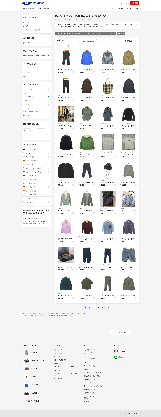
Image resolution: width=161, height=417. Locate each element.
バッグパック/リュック (106, 208)
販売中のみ (81, 41)
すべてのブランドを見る (31, 401)
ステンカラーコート (105, 123)
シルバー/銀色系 (36, 194)
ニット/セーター (62, 180)
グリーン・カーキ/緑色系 (36, 168)
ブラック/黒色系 (36, 149)
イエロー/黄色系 (36, 179)
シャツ (80, 67)
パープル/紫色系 (36, 176)
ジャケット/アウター (37, 104)
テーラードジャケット (126, 95)
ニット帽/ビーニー (105, 180)
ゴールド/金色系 (36, 198)
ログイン (124, 3)
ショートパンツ (124, 208)
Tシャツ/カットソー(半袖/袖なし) (108, 152)
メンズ (121, 34)
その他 (59, 67)
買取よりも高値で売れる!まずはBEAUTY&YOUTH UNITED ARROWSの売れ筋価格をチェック (36, 221)
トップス (37, 100)
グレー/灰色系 (36, 157)
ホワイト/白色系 (36, 153)
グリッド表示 (103, 41)
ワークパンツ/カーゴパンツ (86, 265)
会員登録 (134, 3)
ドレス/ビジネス (62, 265)
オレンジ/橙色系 (36, 191)
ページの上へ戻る (120, 332)
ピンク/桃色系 (36, 183)
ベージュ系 (36, 164)
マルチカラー (36, 202)
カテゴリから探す (117, 8)
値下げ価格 (36, 43)
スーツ (37, 108)
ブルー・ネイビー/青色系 (36, 172)
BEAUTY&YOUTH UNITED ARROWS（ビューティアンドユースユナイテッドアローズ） (86, 34)
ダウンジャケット (125, 123)
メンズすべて (37, 97)
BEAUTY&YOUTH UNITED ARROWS (36, 56)
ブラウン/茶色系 (36, 160)
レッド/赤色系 (36, 187)
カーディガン (61, 208)
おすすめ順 (91, 41)
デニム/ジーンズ (104, 265)
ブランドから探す (132, 8)
